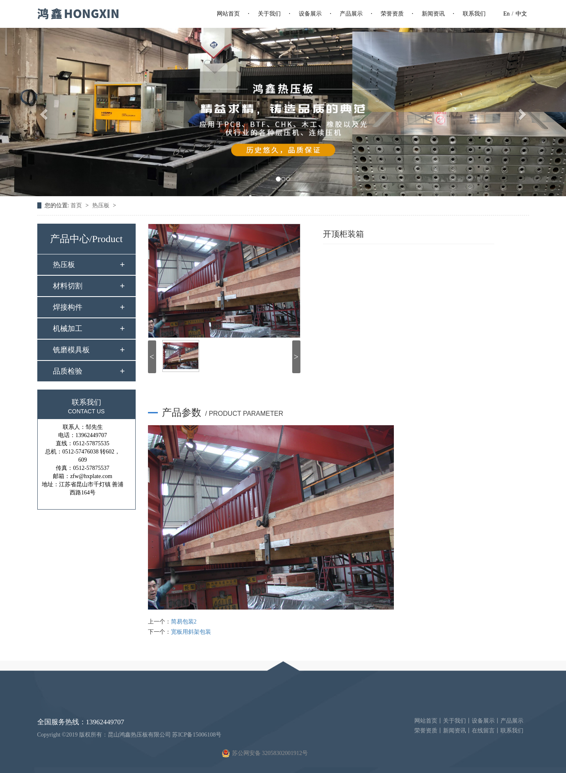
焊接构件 (67, 307)
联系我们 (474, 14)
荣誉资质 (392, 14)
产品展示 (351, 14)
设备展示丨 (486, 721)
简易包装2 (184, 622)
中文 (521, 14)
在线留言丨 (486, 731)
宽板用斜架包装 (191, 632)
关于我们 (269, 14)
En (506, 14)
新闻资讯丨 (457, 731)
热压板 (101, 205)
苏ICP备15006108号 (196, 735)
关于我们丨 (457, 721)
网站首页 (228, 14)
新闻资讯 (433, 14)
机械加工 (67, 328)
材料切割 (67, 286)
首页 (77, 205)
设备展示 (310, 14)
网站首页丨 (428, 721)
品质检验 (67, 371)
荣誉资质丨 (428, 731)
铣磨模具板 (71, 350)
